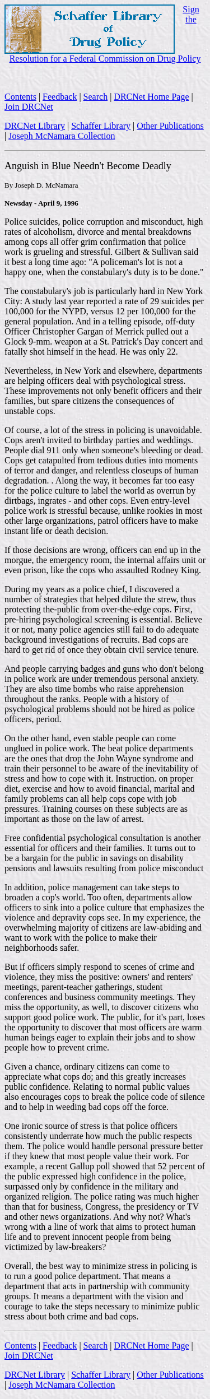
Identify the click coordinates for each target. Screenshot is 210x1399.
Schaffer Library (100, 126)
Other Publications (170, 126)
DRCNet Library (34, 126)
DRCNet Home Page (151, 96)
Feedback (60, 96)
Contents (20, 96)
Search (95, 96)
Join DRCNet (28, 106)
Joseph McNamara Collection (61, 136)
